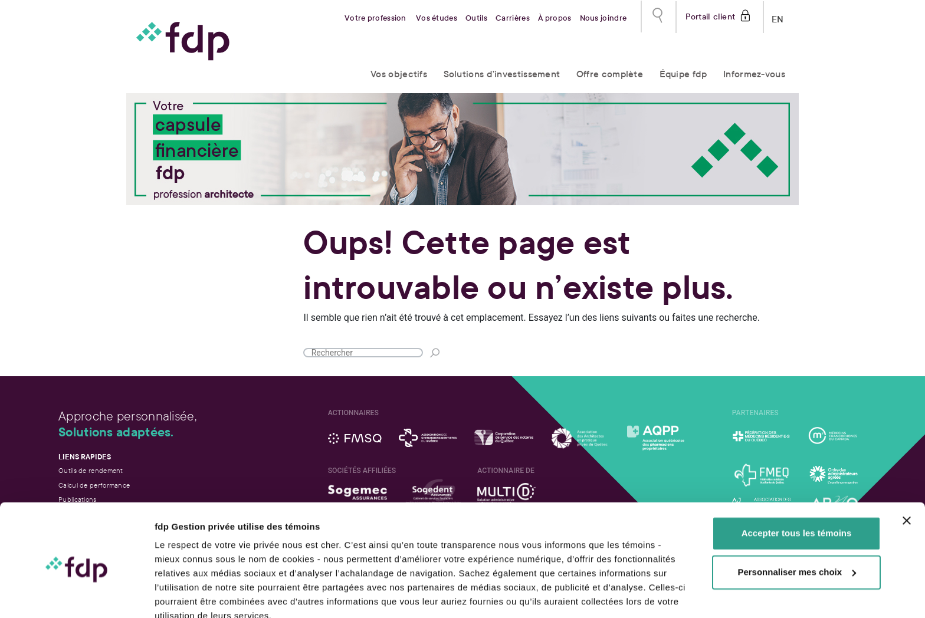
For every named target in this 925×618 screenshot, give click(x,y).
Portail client (710, 15)
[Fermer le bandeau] (907, 467)
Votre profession (375, 18)
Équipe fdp (683, 74)
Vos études (436, 18)
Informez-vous (754, 74)
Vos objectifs (398, 74)
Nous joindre (603, 18)
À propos (554, 18)
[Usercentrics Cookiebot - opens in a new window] (76, 595)
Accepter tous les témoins (797, 480)
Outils (476, 18)
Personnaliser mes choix (796, 518)
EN (778, 16)
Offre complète (609, 74)
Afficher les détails (194, 595)
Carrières (513, 18)
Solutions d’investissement (502, 74)
